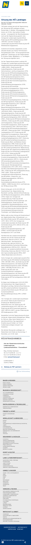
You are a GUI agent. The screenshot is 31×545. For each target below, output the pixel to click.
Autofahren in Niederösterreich (10, 495)
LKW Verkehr (6, 501)
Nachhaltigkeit (6, 480)
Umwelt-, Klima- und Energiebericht (11, 473)
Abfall (4, 474)
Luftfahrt (5, 502)
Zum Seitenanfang (23, 371)
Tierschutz (5, 433)
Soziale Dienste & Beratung (9, 446)
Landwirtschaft (6, 464)
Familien (5, 420)
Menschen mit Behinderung (9, 429)
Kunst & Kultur (6, 454)
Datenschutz (22, 527)
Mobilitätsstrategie (7, 504)
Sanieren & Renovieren (8, 385)
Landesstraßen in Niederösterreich (10, 494)
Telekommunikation (7, 408)
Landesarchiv (6, 395)
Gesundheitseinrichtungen (9, 442)
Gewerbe (5, 517)
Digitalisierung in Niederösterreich (10, 406)
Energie (4, 475)
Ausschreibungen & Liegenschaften (11, 515)
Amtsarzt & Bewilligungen (8, 440)
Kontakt (20, 529)
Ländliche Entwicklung (8, 466)
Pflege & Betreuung (7, 444)
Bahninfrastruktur (7, 497)
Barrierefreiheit (10, 527)
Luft (4, 478)
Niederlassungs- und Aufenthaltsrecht (11, 430)
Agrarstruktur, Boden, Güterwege (10, 460)
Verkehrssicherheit (7, 508)
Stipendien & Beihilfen (8, 399)
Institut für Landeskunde (8, 398)
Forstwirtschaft (6, 461)
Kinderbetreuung (6, 426)
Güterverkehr (6, 498)
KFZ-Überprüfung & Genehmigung (10, 500)
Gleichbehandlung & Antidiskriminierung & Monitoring (15, 423)
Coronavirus (5, 439)
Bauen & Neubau (6, 382)
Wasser (4, 485)
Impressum (12, 529)
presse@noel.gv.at (14, 357)
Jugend (4, 425)
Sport (4, 415)
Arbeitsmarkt (6, 514)
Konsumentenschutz (7, 427)
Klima (4, 477)
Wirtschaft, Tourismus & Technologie (11, 521)
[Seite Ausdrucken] (2, 543)
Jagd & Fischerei (6, 463)
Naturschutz (5, 481)
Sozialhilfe (5, 447)
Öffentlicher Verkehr (7, 505)
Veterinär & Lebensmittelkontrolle (10, 467)
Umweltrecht (6, 483)
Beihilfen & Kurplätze (7, 449)
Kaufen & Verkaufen (7, 384)
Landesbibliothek (6, 397)
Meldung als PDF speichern (11, 367)
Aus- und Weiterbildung (8, 392)
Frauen (4, 422)
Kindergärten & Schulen (8, 394)
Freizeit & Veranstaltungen (9, 413)
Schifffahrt (5, 507)
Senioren (5, 432)
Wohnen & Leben (6, 387)
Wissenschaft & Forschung (9, 401)
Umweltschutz (6, 484)
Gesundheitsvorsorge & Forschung (10, 443)
